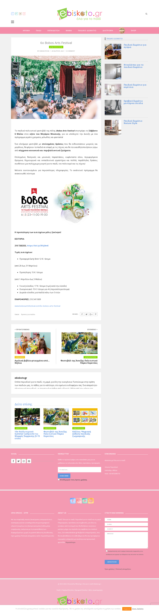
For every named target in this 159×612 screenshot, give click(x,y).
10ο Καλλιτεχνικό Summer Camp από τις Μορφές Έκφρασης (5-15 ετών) (27, 435)
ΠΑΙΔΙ (38, 30)
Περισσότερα (70, 542)
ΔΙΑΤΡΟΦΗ (108, 30)
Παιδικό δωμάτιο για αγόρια (135, 46)
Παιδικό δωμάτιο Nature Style (133, 122)
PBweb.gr (78, 584)
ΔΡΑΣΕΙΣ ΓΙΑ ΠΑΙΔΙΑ (28, 314)
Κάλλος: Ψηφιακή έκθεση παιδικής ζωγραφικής (81, 433)
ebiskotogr (44, 51)
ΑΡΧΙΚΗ (26, 30)
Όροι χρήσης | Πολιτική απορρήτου (118, 569)
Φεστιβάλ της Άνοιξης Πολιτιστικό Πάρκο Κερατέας (55, 433)
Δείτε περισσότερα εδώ (45, 536)
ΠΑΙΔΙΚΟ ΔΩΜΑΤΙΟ (87, 30)
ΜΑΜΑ (69, 30)
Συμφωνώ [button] (127, 609)
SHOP (133, 30)
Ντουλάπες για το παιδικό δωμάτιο (134, 65)
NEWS (122, 30)
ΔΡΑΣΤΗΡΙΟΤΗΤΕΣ (56, 47)
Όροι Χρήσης (138, 608)
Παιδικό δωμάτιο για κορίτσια (135, 85)
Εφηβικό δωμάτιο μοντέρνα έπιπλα (133, 102)
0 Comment (70, 51)
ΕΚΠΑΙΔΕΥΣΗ (54, 30)
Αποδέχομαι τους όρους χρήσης (72, 480)
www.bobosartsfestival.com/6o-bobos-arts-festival (37, 306)
